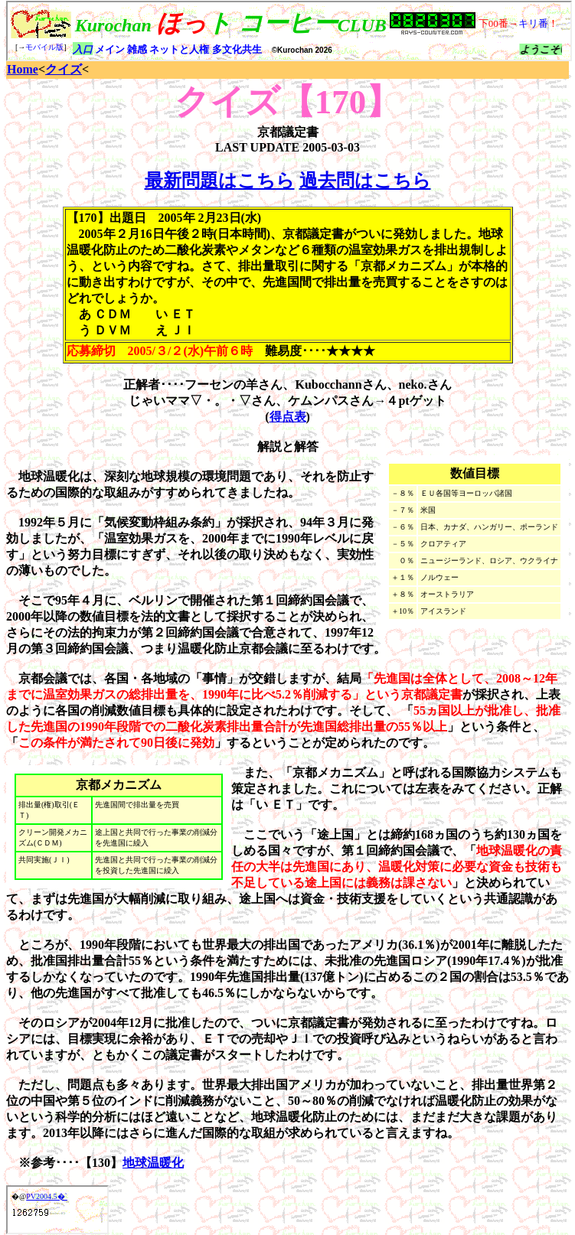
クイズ (63, 69)
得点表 (288, 416)
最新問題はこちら (220, 181)
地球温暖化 (153, 1162)
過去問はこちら (365, 181)
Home (22, 69)
